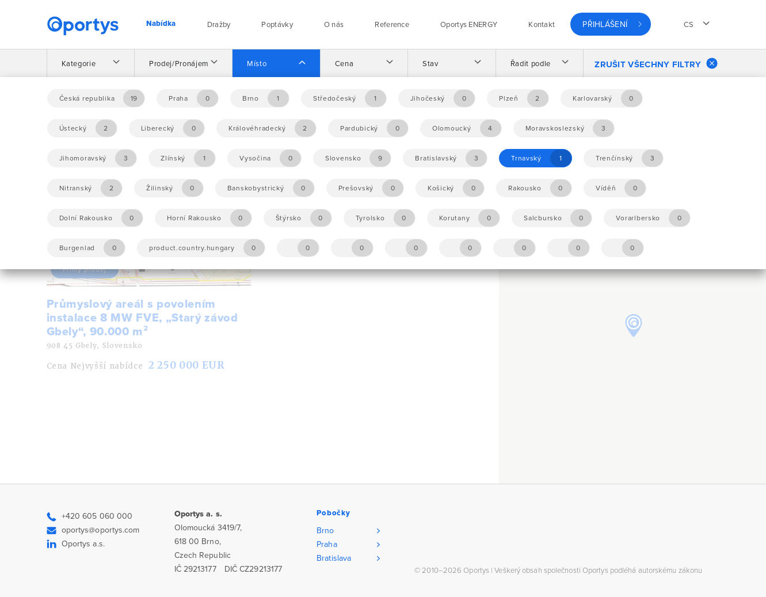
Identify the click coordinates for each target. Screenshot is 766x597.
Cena (344, 63)
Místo (256, 63)
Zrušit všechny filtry (655, 63)
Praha (327, 544)
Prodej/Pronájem (179, 63)
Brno (325, 530)
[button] (633, 325)
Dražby (219, 24)
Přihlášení (604, 24)
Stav (430, 63)
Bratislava (334, 558)
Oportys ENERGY (468, 24)
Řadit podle (530, 63)
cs (689, 24)
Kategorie (79, 63)
